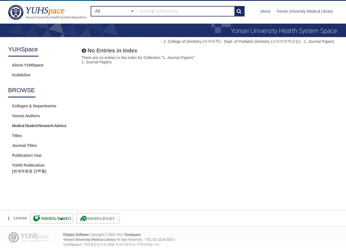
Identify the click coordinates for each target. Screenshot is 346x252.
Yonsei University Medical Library (304, 11)
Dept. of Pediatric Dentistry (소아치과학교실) (262, 41)
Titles (17, 135)
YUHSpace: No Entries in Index (48, 12)
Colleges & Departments (34, 106)
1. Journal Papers (319, 41)
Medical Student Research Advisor (39, 126)
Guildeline (21, 75)
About (265, 11)
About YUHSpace (28, 65)
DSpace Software (76, 235)
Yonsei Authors (26, 116)
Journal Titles (24, 145)
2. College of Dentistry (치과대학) (192, 41)
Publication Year (27, 155)
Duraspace (133, 235)
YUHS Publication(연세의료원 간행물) (29, 168)
